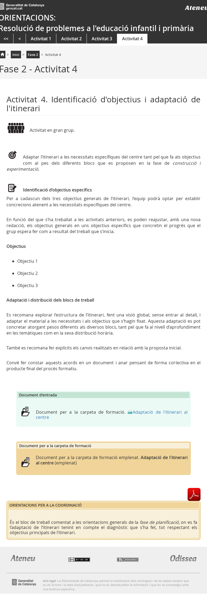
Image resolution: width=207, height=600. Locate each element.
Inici (15, 54)
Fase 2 (33, 54)
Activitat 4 (132, 39)
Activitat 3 (102, 39)
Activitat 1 (41, 39)
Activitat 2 (71, 39)
